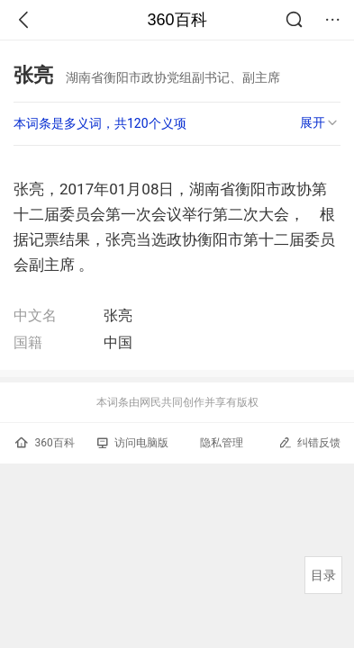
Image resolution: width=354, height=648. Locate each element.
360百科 (176, 20)
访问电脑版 (132, 442)
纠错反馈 (309, 442)
